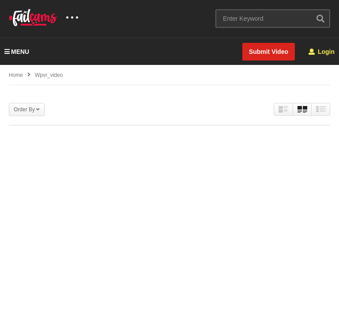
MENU (16, 51)
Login (322, 51)
